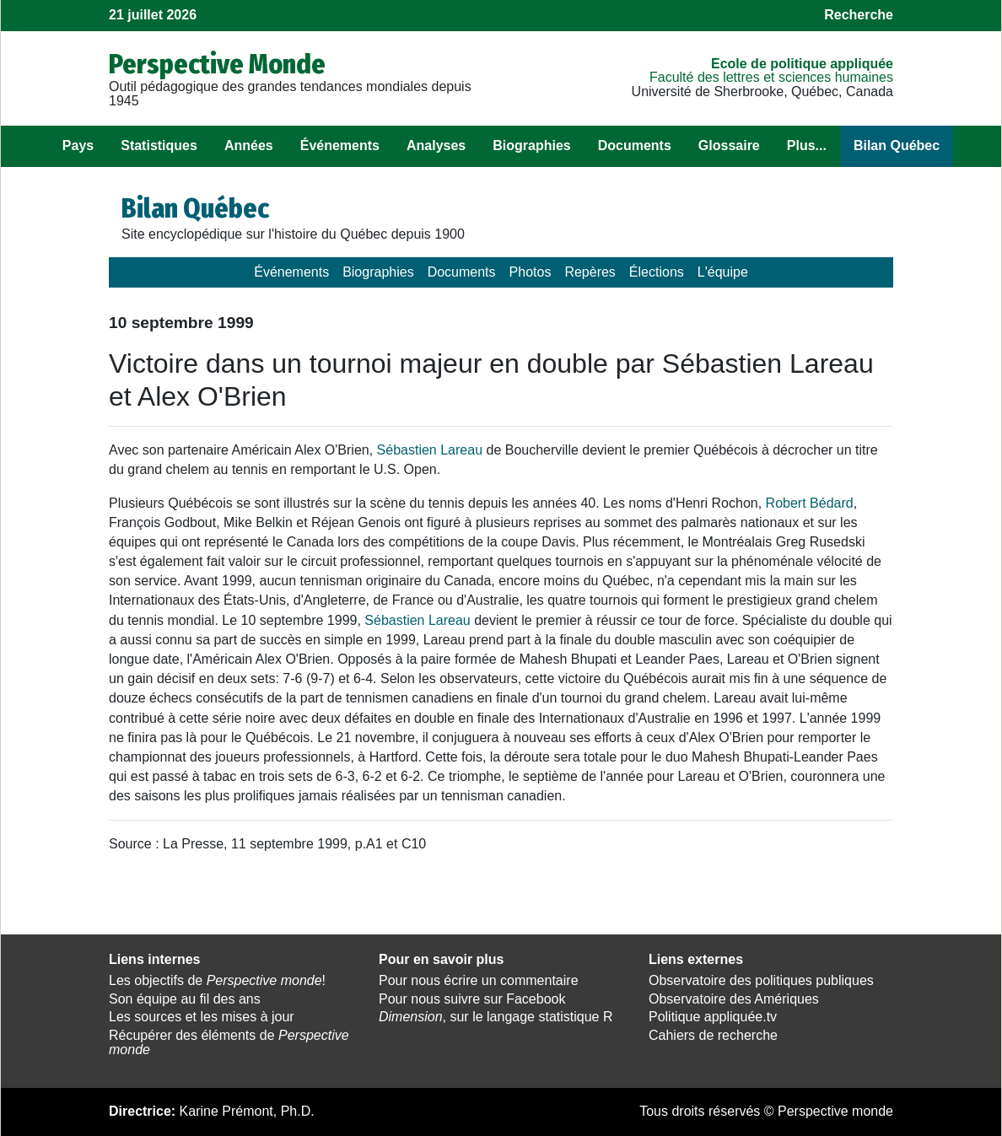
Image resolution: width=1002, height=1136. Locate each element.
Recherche (858, 15)
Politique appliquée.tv (713, 1016)
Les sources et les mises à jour (201, 1016)
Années (248, 145)
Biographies (531, 145)
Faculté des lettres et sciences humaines (771, 77)
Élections (656, 272)
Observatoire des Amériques (734, 999)
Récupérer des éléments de (229, 1042)
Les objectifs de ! (217, 980)
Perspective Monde (217, 64)
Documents (634, 145)
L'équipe (723, 272)
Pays (78, 145)
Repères (589, 272)
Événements (340, 145)
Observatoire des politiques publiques (761, 980)
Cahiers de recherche (713, 1035)
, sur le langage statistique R (495, 1016)
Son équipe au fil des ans (185, 999)
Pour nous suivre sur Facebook (472, 999)
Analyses (436, 145)
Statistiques (159, 145)
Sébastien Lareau (429, 450)
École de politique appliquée (802, 64)
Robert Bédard (810, 503)
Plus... (807, 145)
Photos (530, 272)
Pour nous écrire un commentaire (479, 980)
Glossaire (729, 145)
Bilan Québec (897, 145)
